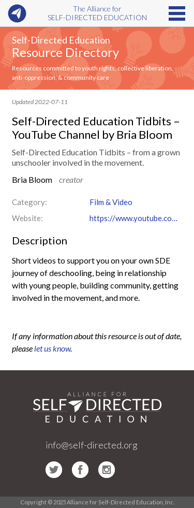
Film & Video (110, 202)
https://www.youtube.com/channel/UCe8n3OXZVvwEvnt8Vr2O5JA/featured (136, 218)
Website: (27, 218)
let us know (52, 348)
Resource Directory (65, 52)
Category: (29, 202)
